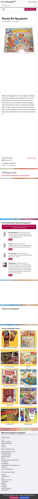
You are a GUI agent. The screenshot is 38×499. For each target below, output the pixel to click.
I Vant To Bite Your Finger (10, 339)
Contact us (3, 446)
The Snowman (4, 481)
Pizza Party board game (10, 378)
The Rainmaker (5, 463)
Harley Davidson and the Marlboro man (10, 465)
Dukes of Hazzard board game (28, 339)
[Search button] (35, 5)
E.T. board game (10, 358)
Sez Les (3, 458)
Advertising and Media (6, 443)
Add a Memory (30, 9)
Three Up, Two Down (6, 479)
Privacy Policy (24, 497)
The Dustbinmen (5, 476)
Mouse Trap (28, 378)
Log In (30, 2)
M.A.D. (28, 358)
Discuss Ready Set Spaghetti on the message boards (15, 175)
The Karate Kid (5, 490)
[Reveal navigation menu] (3, 9)
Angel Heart (4, 467)
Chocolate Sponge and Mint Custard (10, 460)
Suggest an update (31, 158)
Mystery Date (28, 416)
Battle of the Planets (6, 488)
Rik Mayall (3, 486)
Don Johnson (4, 461)
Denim (2, 478)
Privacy (3, 445)
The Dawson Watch (6, 455)
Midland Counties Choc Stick (8, 451)
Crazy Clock (28, 397)
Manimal (3, 483)
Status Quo (4, 485)
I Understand (14, 497)
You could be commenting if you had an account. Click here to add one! (19, 226)
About (2, 440)
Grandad (3, 474)
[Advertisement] (19, 75)
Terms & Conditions (6, 441)
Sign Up (35, 2)
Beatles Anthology (5, 456)
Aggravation (10, 397)
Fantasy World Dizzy (6, 453)
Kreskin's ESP (10, 416)
